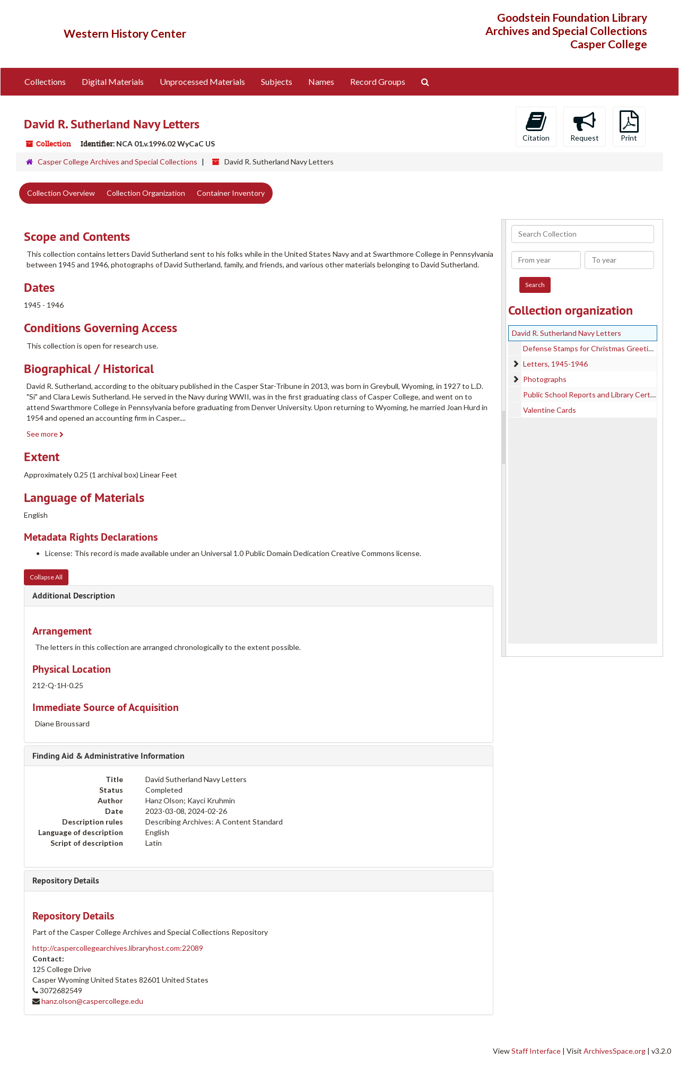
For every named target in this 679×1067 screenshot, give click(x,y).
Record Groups (377, 81)
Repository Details (65, 880)
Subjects (276, 81)
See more (45, 433)
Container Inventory (231, 192)
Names (321, 81)
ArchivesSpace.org (615, 1050)
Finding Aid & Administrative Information (108, 755)
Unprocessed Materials (202, 81)
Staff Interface (536, 1050)
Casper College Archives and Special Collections (117, 161)
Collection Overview (61, 192)
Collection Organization (146, 192)
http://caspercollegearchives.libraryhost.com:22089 (117, 947)
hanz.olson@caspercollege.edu (92, 1000)
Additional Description (73, 595)
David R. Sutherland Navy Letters (566, 332)
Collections (45, 81)
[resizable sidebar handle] (504, 438)
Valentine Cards (549, 409)
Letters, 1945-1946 (555, 363)
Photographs (545, 379)
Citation (536, 126)
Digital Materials (113, 81)
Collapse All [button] (46, 577)
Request (584, 126)
